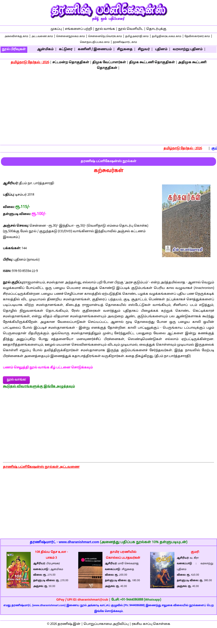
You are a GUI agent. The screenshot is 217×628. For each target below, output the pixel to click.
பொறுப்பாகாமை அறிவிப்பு (106, 624)
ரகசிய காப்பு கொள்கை (151, 624)
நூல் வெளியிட (130, 29)
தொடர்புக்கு (156, 29)
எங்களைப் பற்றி (78, 29)
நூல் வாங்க (105, 29)
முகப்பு (56, 29)
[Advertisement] (108, 108)
